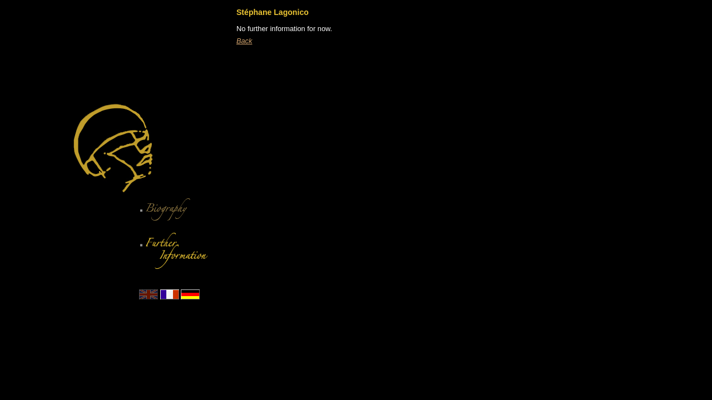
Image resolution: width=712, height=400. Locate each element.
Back (244, 41)
